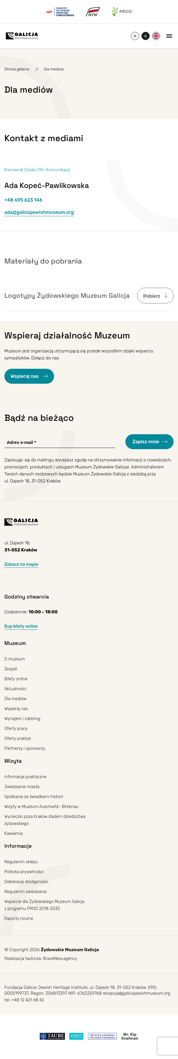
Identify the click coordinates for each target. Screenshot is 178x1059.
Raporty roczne (19, 918)
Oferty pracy (16, 728)
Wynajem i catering (23, 718)
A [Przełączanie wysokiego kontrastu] (147, 37)
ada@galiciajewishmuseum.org (39, 212)
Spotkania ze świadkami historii (35, 796)
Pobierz (152, 309)
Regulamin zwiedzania (26, 891)
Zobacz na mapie (22, 564)
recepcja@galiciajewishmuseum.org (138, 993)
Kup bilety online (21, 626)
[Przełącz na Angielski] (156, 36)
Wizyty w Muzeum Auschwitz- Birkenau (43, 806)
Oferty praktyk (18, 738)
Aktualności (15, 688)
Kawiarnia (13, 833)
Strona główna (16, 69)
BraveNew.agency (60, 958)
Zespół (11, 669)
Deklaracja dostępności (27, 881)
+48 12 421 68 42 (28, 1000)
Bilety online (16, 678)
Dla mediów (15, 698)
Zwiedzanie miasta (22, 786)
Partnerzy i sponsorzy (25, 748)
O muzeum (15, 659)
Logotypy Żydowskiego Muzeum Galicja (67, 308)
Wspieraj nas (25, 376)
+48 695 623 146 (23, 200)
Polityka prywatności (24, 871)
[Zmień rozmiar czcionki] (135, 36)
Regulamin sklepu (21, 861)
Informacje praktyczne (26, 776)
